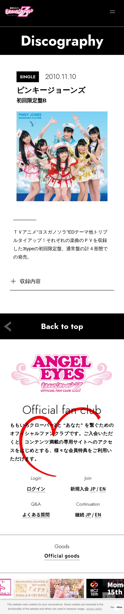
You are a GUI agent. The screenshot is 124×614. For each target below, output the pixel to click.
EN (102, 488)
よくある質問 (36, 514)
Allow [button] (118, 607)
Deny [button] (112, 607)
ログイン (36, 488)
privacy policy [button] (94, 608)
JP (93, 488)
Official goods (62, 555)
